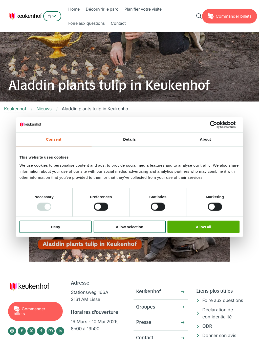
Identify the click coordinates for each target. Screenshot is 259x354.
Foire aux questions (86, 23)
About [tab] (205, 139)
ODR (207, 326)
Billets (233, 16)
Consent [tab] (53, 139)
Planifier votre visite (143, 9)
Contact (118, 23)
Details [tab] (129, 139)
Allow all (203, 226)
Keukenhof (148, 291)
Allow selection (129, 226)
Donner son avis (219, 335)
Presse (143, 322)
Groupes (145, 307)
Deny (55, 226)
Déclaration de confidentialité (217, 313)
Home (74, 9)
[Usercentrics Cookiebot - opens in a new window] (217, 125)
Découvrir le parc (102, 9)
